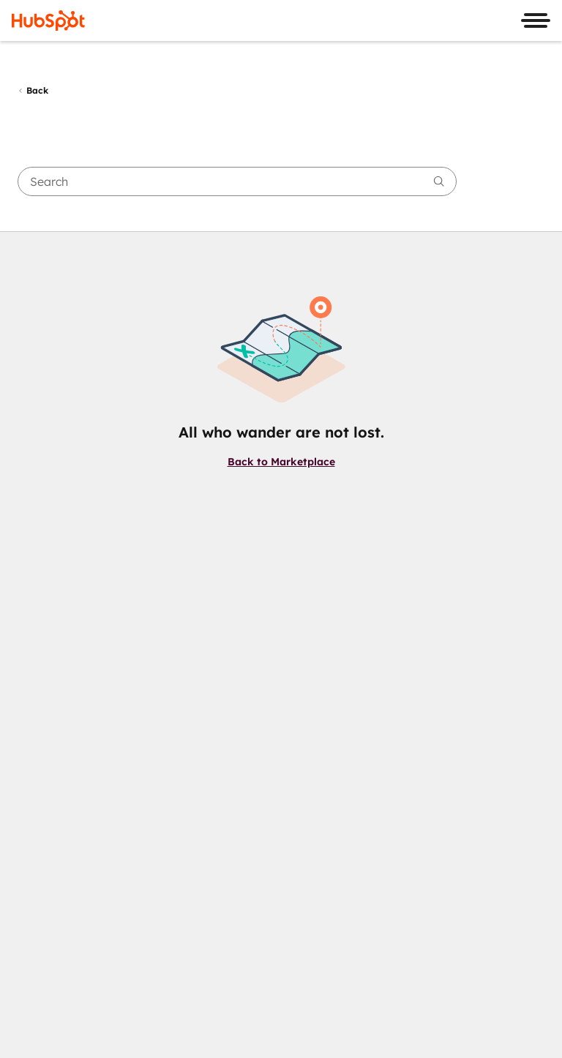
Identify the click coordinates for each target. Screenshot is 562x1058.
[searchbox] (237, 181)
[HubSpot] (48, 20)
